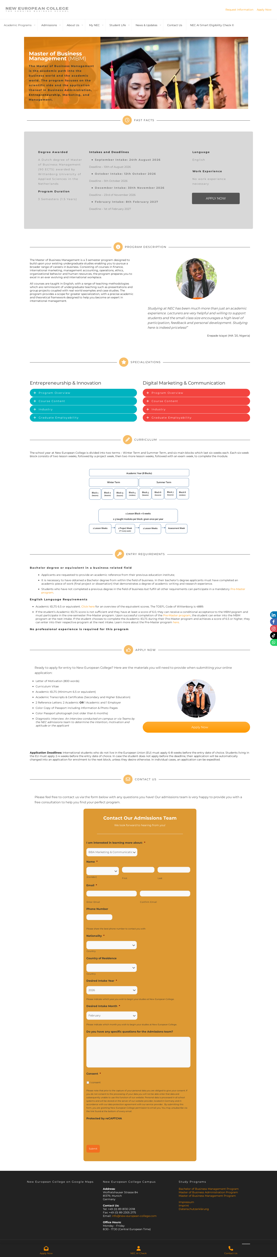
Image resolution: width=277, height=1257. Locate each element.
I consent (95, 1082)
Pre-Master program (177, 615)
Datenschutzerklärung (194, 1209)
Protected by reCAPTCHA (104, 1118)
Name (92, 861)
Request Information (239, 9)
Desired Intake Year (101, 980)
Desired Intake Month (103, 1006)
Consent (93, 1073)
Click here (88, 606)
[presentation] (115, 1131)
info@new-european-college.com (134, 1216)
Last (160, 878)
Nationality (95, 936)
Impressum (186, 1202)
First (124, 878)
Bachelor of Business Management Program (209, 1189)
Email (91, 885)
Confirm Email (148, 902)
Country (91, 951)
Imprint (184, 1205)
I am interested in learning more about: (115, 842)
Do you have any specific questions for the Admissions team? (129, 1031)
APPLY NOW (216, 198)
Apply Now (264, 9)
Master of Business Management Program (207, 1195)
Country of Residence (101, 958)
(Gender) (92, 877)
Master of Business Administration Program (208, 1192)
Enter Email (93, 902)
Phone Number (97, 909)
